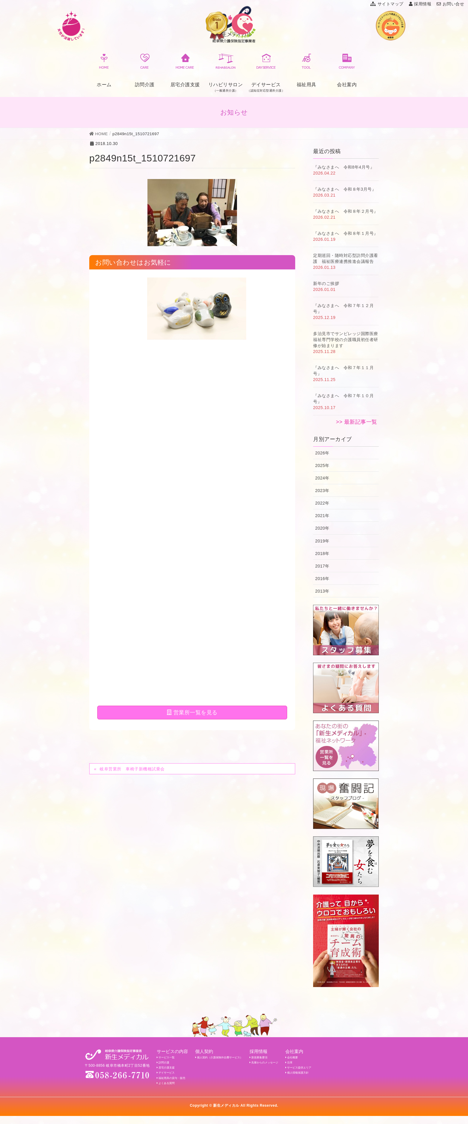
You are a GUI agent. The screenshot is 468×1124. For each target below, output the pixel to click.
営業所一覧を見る (192, 339)
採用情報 (420, 3)
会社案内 (347, 69)
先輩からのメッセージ (291, 1065)
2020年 (322, 528)
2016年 (322, 578)
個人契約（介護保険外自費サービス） (233, 1058)
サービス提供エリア (335, 1071)
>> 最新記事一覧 (356, 422)
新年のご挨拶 (326, 283)
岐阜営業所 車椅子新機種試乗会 (132, 395)
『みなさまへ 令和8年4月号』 (343, 167)
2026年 (322, 453)
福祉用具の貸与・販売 (176, 1084)
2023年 (322, 490)
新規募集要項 (284, 1058)
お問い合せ (450, 3)
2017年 (322, 566)
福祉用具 (306, 69)
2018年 (322, 553)
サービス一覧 (169, 1058)
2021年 (322, 515)
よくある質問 (169, 1090)
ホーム (104, 69)
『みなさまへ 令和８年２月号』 (345, 211)
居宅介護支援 (185, 69)
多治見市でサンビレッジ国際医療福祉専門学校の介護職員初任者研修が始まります (345, 339)
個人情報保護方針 (333, 1077)
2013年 (322, 591)
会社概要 (326, 1058)
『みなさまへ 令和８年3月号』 (344, 189)
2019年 (322, 541)
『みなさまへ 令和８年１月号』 (345, 233)
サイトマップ (387, 3)
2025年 (322, 465)
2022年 (322, 503)
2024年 (322, 478)
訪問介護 (145, 69)
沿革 (322, 1065)
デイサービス (169, 1077)
